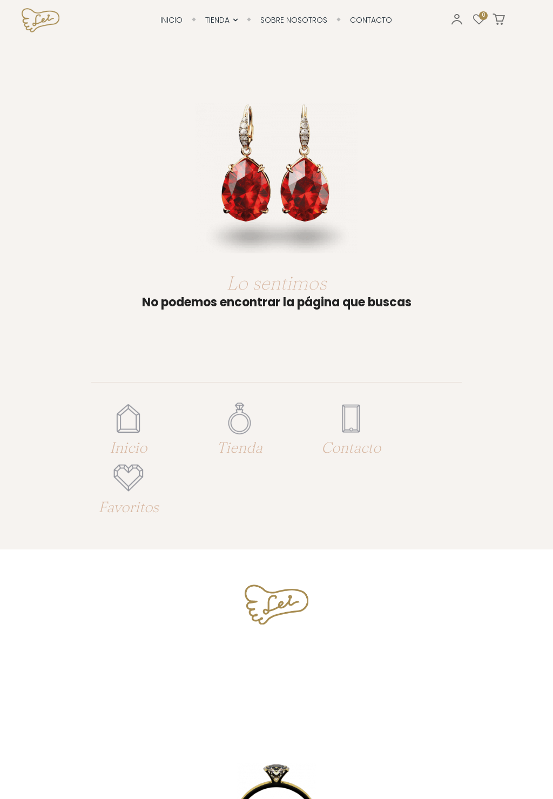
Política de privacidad (303, 761)
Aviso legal (242, 761)
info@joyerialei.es (276, 631)
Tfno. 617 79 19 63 (277, 590)
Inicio (123, 444)
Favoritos (429, 444)
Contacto (327, 444)
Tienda (225, 444)
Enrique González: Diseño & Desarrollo (453, 761)
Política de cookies (188, 761)
